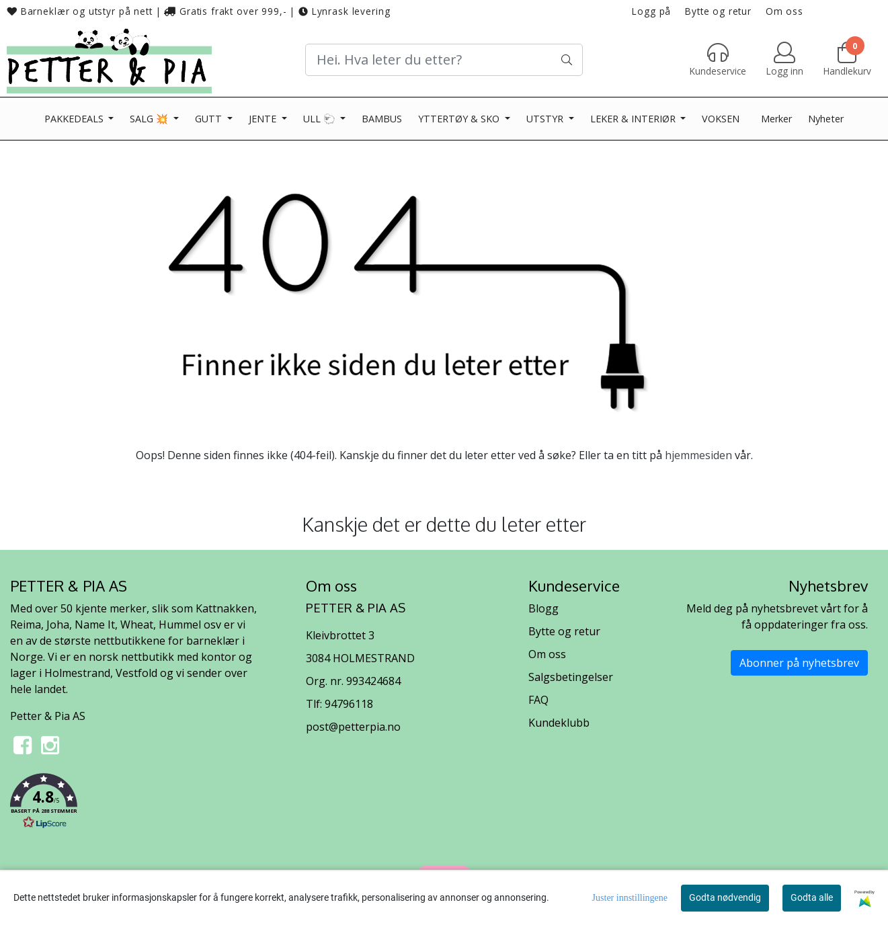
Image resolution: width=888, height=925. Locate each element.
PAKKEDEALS (75, 118)
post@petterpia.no (353, 726)
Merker (776, 118)
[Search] (444, 60)
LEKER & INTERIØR (634, 118)
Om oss (784, 11)
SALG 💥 (150, 118)
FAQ (538, 699)
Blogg (543, 608)
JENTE (264, 118)
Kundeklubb (559, 722)
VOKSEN (720, 118)
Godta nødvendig (725, 897)
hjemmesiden (698, 455)
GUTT (210, 118)
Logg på (651, 11)
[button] (148, 803)
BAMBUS (382, 118)
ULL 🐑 (320, 118)
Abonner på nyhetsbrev (799, 662)
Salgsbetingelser (570, 677)
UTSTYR (546, 118)
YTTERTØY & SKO (460, 118)
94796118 (349, 703)
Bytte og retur (718, 11)
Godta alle (812, 897)
